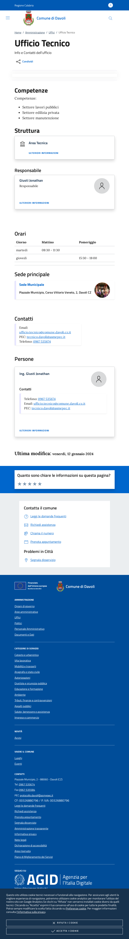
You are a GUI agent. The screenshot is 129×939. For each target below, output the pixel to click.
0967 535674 (42, 341)
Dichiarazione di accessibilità (31, 845)
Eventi (18, 764)
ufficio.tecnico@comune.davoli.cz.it (45, 332)
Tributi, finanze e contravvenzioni (33, 700)
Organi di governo (25, 606)
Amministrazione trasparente (31, 828)
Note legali (20, 840)
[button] (24, 5)
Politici (18, 623)
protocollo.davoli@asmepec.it (36, 795)
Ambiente (20, 695)
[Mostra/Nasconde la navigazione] (7, 17)
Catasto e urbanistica (27, 655)
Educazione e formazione (29, 689)
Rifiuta (64, 923)
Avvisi (18, 738)
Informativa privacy (26, 834)
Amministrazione (35, 32)
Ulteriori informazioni (44, 153)
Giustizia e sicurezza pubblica (31, 683)
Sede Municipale (31, 284)
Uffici (52, 32)
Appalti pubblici (23, 706)
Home (18, 32)
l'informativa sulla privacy (30, 912)
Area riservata (23, 851)
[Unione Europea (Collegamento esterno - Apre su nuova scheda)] (32, 586)
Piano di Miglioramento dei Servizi (34, 857)
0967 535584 (27, 790)
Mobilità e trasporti (25, 666)
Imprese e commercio (27, 717)
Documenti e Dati (24, 635)
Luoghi (18, 758)
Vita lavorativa (23, 660)
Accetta (64, 931)
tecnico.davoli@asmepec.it (46, 337)
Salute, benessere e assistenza (32, 712)
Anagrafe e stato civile (27, 672)
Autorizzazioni (22, 678)
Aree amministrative (26, 612)
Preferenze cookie (76, 908)
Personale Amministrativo (29, 629)
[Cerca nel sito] (110, 18)
